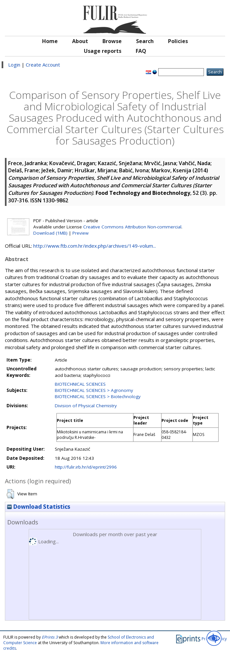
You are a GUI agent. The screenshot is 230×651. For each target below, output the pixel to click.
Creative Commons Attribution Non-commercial (132, 227)
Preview (80, 233)
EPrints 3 (50, 637)
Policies (178, 41)
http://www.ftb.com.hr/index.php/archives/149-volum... (94, 245)
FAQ (141, 50)
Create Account (43, 64)
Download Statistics (38, 506)
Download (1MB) (50, 233)
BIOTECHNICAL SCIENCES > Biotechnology (98, 396)
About (80, 41)
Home (50, 41)
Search (145, 41)
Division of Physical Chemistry (86, 406)
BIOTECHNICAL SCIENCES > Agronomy (94, 390)
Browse (112, 41)
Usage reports (102, 50)
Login (14, 64)
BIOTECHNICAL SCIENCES (80, 384)
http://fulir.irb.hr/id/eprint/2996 (86, 467)
